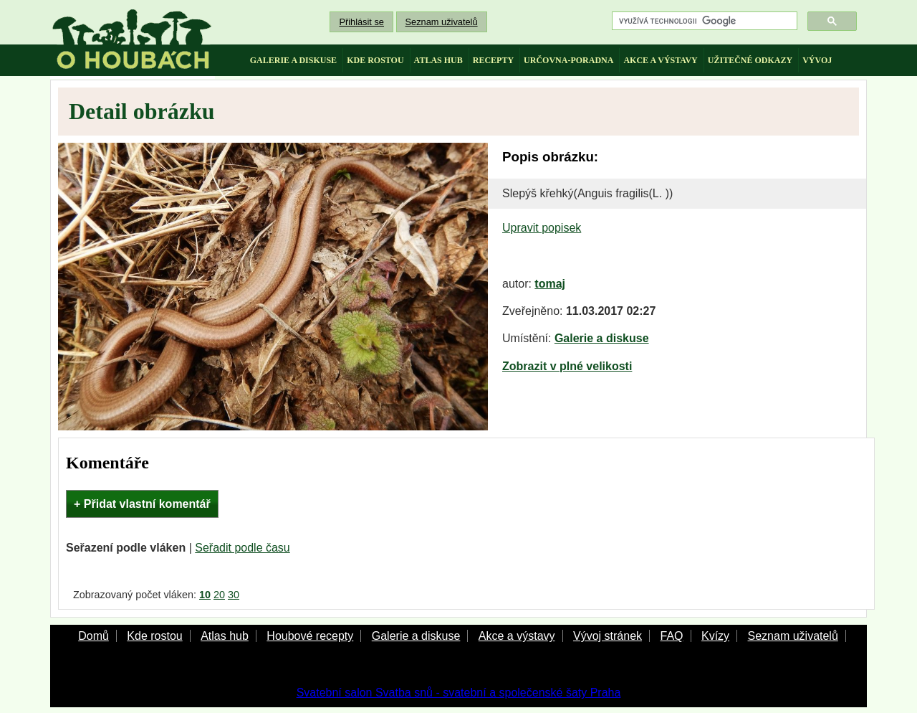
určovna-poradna (568, 60)
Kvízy (715, 636)
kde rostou (375, 60)
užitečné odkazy (750, 60)
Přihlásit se (361, 21)
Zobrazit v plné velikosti (567, 366)
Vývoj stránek (607, 636)
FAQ (671, 636)
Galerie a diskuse (601, 338)
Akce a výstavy (517, 636)
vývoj (817, 60)
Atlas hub (225, 636)
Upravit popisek (541, 228)
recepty (493, 60)
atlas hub (438, 60)
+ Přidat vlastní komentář (142, 504)
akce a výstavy (660, 60)
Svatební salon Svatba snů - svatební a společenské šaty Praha (459, 692)
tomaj (549, 284)
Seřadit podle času (242, 548)
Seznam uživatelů (441, 21)
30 (233, 594)
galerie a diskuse (293, 60)
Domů (93, 636)
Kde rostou (154, 636)
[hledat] (703, 21)
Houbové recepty (310, 636)
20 (219, 594)
